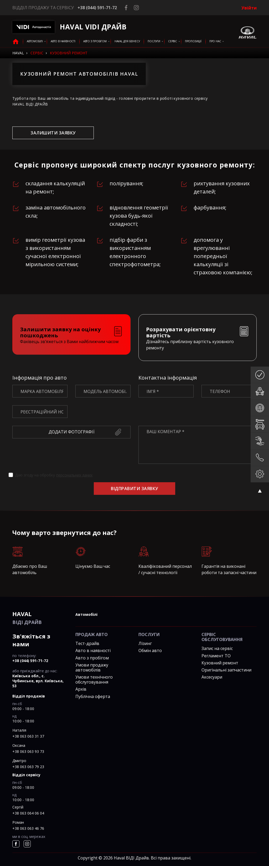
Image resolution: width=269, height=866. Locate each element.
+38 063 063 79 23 (28, 766)
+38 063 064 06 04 (28, 813)
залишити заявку (52, 133)
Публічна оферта (92, 696)
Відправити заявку (134, 488)
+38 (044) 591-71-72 (97, 8)
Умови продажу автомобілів (91, 667)
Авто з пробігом (95, 41)
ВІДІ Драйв (40, 617)
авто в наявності (63, 41)
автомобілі (86, 614)
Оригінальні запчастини (226, 670)
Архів (80, 689)
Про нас (215, 41)
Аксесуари (211, 677)
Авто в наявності (93, 650)
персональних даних (74, 475)
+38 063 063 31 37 (28, 736)
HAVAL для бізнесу (127, 41)
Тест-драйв (87, 643)
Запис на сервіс (217, 648)
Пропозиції (193, 41)
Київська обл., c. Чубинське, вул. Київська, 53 (38, 680)
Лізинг (145, 643)
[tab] (71, 334)
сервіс (172, 41)
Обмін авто (150, 650)
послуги (154, 41)
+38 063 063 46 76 (28, 828)
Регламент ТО (216, 656)
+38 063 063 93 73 (28, 751)
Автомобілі (35, 41)
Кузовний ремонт (219, 663)
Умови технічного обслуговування (94, 679)
